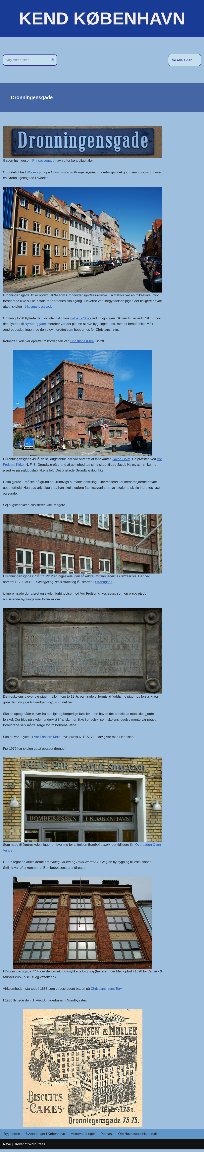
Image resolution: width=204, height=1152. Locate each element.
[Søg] (25, 60)
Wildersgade (36, 172)
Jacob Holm (122, 460)
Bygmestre (12, 1136)
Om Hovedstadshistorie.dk (139, 1136)
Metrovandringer (83, 1136)
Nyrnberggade (43, 324)
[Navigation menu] (184, 60)
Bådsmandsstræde (49, 307)
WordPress (36, 1146)
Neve (7, 1146)
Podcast (107, 1136)
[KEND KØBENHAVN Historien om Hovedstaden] (102, 18)
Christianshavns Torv (107, 991)
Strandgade (105, 583)
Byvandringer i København (45, 1136)
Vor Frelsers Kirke (16, 465)
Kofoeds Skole (81, 319)
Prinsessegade (43, 160)
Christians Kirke (83, 342)
